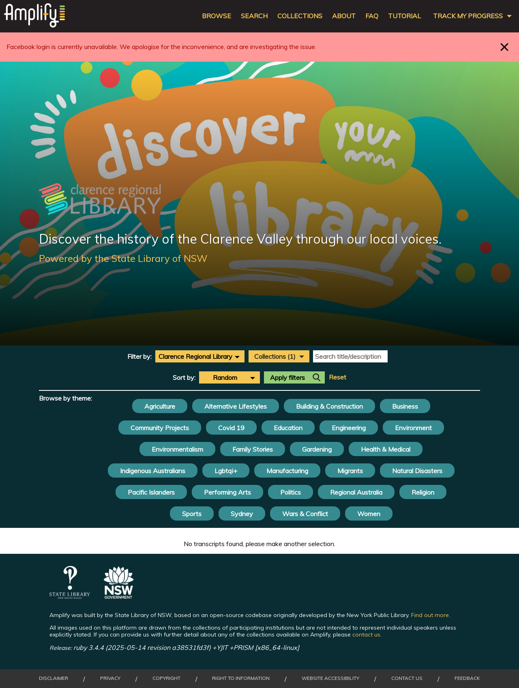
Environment (413, 428)
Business (405, 406)
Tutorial (404, 16)
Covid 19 (231, 428)
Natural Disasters (417, 471)
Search (254, 16)
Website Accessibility (330, 678)
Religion (423, 492)
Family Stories (252, 449)
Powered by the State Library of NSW (123, 258)
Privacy (110, 678)
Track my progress (468, 16)
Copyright (166, 678)
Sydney (242, 514)
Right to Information (241, 678)
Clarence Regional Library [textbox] (195, 356)
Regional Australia (356, 492)
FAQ (371, 16)
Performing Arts (227, 492)
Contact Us (406, 678)
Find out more (430, 615)
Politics (290, 492)
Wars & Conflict (305, 514)
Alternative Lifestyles (235, 406)
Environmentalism (177, 449)
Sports (192, 514)
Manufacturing (287, 471)
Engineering (349, 428)
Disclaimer (53, 678)
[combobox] (199, 356)
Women (368, 514)
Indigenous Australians (152, 471)
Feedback (467, 678)
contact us (366, 634)
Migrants (350, 471)
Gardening (317, 449)
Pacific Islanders (151, 492)
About (344, 16)
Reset (337, 377)
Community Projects (160, 428)
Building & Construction (329, 406)
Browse (216, 16)
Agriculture (159, 406)
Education (288, 428)
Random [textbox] (225, 377)
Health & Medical (385, 449)
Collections (299, 16)
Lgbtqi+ (225, 471)
